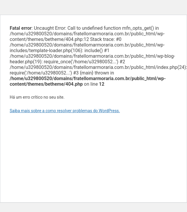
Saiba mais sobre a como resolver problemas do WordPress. (65, 110)
